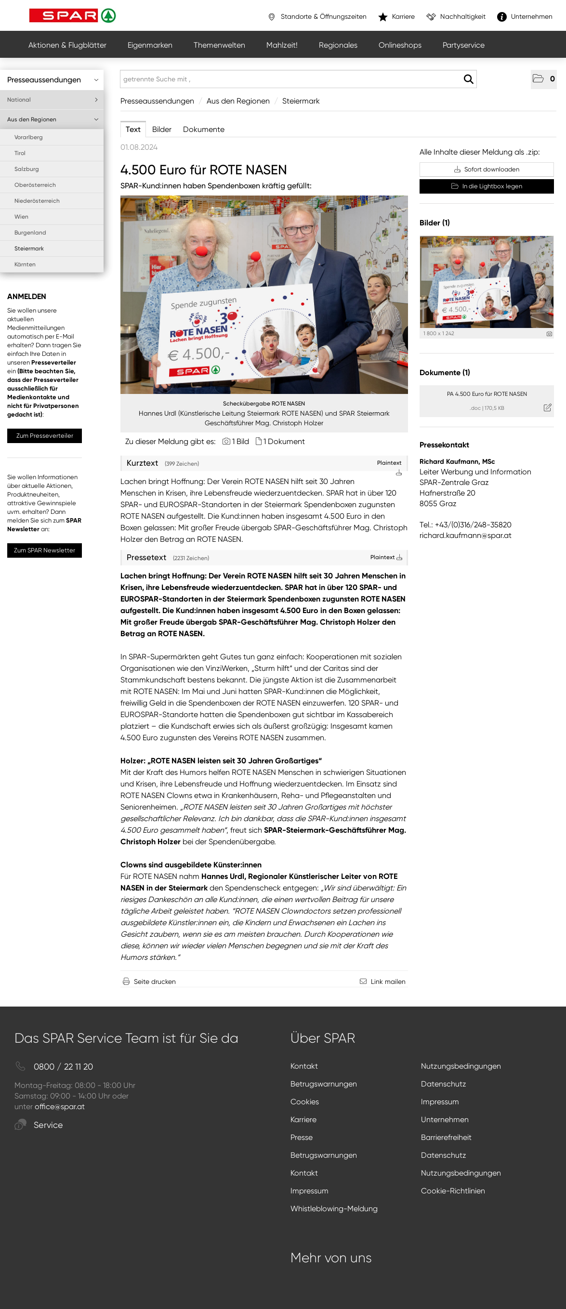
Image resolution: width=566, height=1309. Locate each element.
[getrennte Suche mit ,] (298, 79)
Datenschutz (443, 1083)
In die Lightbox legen (486, 186)
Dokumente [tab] (203, 129)
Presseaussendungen (53, 79)
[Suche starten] (468, 79)
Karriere (303, 1119)
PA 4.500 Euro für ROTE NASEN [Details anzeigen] (487, 394)
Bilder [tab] (161, 129)
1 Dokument (284, 441)
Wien (21, 216)
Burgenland (30, 232)
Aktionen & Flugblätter (67, 45)
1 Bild (240, 441)
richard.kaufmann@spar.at (466, 535)
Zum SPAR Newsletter (44, 550)
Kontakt (304, 1066)
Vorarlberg (28, 137)
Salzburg (26, 169)
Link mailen (388, 981)
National (53, 99)
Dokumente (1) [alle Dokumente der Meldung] (445, 372)
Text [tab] (133, 129)
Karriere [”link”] (396, 17)
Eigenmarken (150, 45)
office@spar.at (60, 1106)
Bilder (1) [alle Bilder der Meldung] (435, 222)
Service (38, 1125)
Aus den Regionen (53, 119)
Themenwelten (219, 45)
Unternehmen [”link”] (525, 17)
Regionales (338, 45)
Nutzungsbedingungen (461, 1066)
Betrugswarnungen (323, 1083)
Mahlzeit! (282, 45)
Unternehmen (445, 1119)
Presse (301, 1137)
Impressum (440, 1101)
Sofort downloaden (486, 169)
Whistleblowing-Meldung (334, 1208)
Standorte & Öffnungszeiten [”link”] (317, 17)
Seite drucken (155, 981)
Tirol (20, 153)
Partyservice (464, 45)
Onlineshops (400, 45)
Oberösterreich (35, 185)
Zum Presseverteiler (44, 435)
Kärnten (25, 264)
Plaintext (386, 557)
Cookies (304, 1101)
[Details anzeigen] (549, 334)
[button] (544, 79)
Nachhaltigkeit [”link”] (456, 17)
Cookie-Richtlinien (453, 1190)
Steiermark (29, 248)
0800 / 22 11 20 (53, 1067)
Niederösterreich (37, 200)
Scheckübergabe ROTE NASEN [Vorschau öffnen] (264, 403)
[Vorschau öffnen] (264, 295)
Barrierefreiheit (446, 1137)
